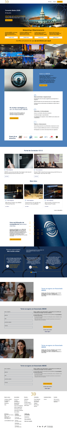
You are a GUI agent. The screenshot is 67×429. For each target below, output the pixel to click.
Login (54, 1)
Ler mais (6, 176)
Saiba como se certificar (15, 239)
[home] (6, 2)
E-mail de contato (7, 322)
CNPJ (5, 318)
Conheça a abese (43, 85)
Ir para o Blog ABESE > (58, 210)
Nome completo (7, 311)
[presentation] (41, 324)
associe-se (60, 1)
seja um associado (14, 118)
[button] (49, 1)
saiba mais (11, 37)
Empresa (6, 315)
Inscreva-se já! (9, 20)
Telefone (6, 325)
